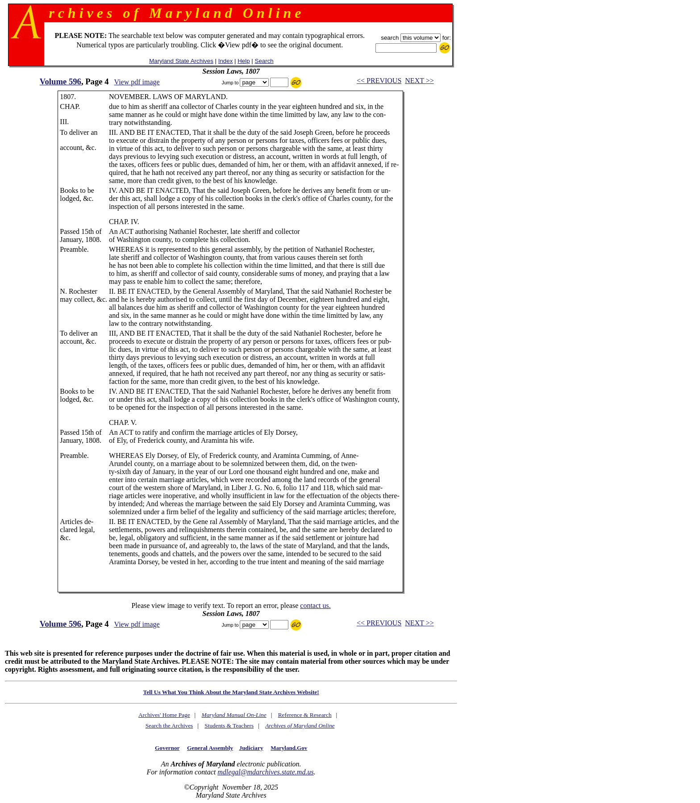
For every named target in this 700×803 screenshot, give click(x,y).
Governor (167, 748)
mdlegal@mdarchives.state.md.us (265, 772)
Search (264, 61)
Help (244, 61)
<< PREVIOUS (379, 80)
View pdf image (137, 82)
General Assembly (210, 748)
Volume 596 (60, 81)
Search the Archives (169, 725)
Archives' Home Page (164, 714)
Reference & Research (305, 714)
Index (225, 61)
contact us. (315, 605)
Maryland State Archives (181, 61)
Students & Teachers (229, 725)
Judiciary (251, 748)
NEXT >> (419, 80)
